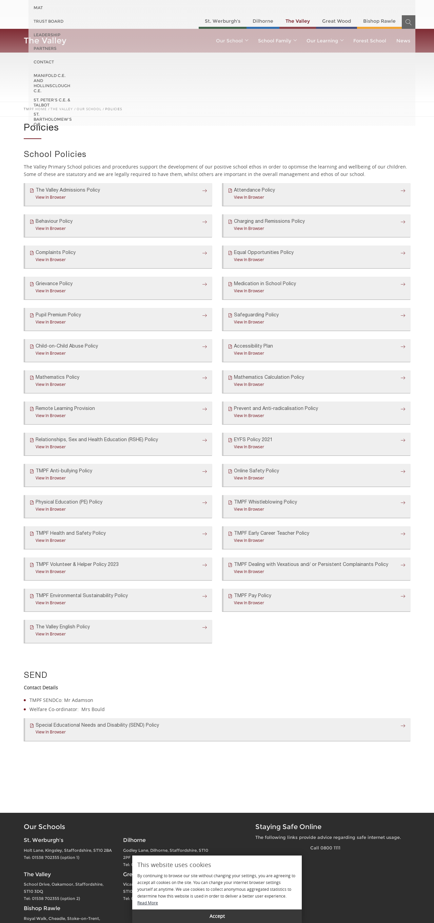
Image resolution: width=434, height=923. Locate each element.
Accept (217, 916)
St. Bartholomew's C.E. (383, 7)
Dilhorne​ (263, 21)
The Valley (297, 21)
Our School (232, 41)
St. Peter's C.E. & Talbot (319, 7)
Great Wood (336, 21)
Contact (173, 7)
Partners (141, 7)
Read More (147, 902)
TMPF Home (35, 109)
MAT (38, 7)
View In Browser (51, 197)
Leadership (106, 7)
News (403, 41)
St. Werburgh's (222, 21)
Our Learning (325, 41)
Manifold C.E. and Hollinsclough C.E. (238, 7)
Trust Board (68, 7)
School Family (277, 41)
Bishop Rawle (379, 21)
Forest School (369, 41)
